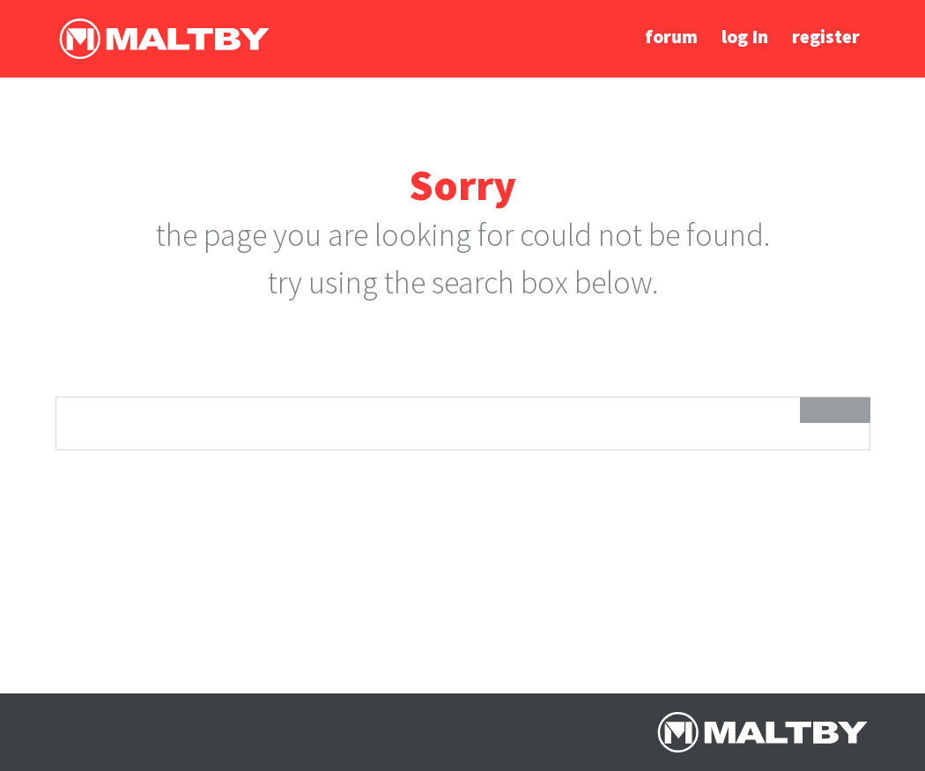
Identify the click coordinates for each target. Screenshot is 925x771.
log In (745, 36)
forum (671, 36)
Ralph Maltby (164, 39)
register (826, 36)
